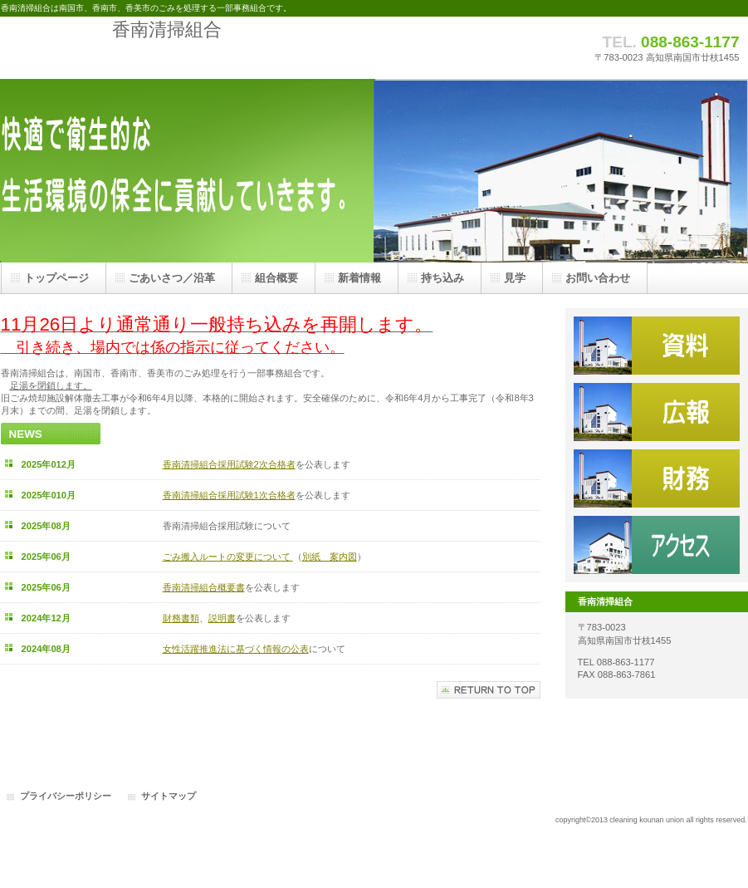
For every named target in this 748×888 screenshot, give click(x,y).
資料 (657, 345)
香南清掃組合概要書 (204, 587)
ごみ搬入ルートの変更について (228, 557)
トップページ (56, 278)
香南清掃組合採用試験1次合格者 (229, 495)
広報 (657, 412)
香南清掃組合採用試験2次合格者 (229, 464)
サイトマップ (168, 796)
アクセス (657, 545)
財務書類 (181, 618)
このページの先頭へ (488, 690)
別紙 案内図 (329, 557)
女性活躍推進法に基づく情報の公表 (236, 649)
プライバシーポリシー (65, 796)
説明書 (222, 618)
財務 (657, 478)
